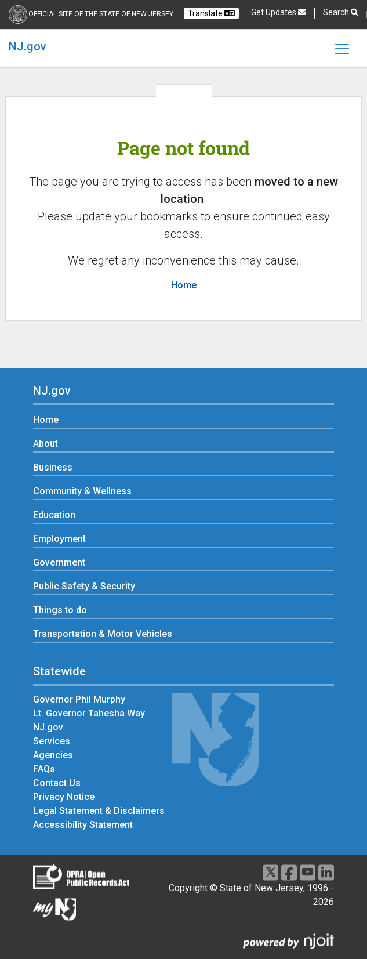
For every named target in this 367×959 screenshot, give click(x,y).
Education (54, 515)
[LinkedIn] (326, 872)
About (45, 444)
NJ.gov (27, 46)
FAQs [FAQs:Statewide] (44, 769)
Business (52, 467)
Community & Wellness (82, 491)
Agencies (53, 755)
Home (184, 285)
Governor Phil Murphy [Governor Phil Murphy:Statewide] (79, 699)
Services (51, 741)
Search (340, 12)
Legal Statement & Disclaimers (99, 810)
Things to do (60, 610)
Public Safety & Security (84, 586)
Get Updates (278, 12)
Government (59, 563)
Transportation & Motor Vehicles (102, 634)
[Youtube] (307, 872)
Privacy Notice (64, 796)
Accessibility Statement (83, 824)
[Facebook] (289, 872)
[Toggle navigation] (342, 48)
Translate (211, 13)
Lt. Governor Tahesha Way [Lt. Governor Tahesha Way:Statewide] (89, 713)
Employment (59, 539)
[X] (270, 872)
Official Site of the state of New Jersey (100, 14)
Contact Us (57, 782)
